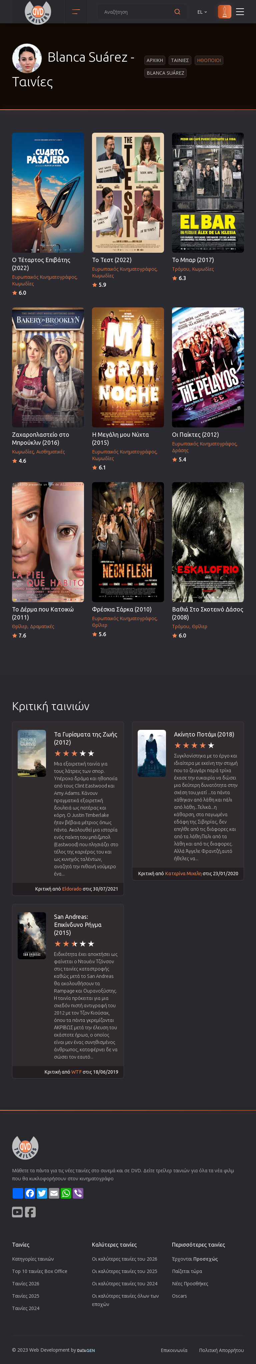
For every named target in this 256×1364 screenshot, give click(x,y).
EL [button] (202, 12)
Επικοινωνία (174, 1350)
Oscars (179, 1296)
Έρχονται (195, 1259)
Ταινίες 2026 (25, 1283)
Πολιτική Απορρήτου (221, 1350)
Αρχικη (155, 60)
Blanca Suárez (165, 73)
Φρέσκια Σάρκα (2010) (122, 609)
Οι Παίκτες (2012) (195, 434)
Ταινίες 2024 (25, 1308)
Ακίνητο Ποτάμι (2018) (204, 734)
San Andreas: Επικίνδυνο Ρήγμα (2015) (78, 925)
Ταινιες (180, 60)
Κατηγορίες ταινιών (33, 1259)
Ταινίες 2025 (25, 1296)
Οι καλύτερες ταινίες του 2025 (124, 1271)
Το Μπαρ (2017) (193, 260)
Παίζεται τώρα (187, 1271)
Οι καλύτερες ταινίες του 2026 (124, 1259)
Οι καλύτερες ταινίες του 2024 (124, 1283)
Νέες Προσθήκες (190, 1283)
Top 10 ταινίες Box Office (39, 1271)
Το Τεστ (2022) (112, 260)
